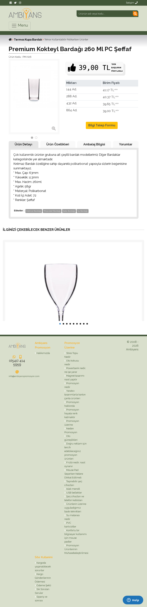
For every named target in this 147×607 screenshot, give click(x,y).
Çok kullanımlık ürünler (28, 155)
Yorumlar (125, 144)
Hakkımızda (43, 353)
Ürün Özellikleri (57, 144)
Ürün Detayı (23, 144)
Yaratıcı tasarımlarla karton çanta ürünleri (75, 394)
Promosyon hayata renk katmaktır (71, 413)
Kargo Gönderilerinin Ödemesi (43, 578)
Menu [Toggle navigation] (19, 25)
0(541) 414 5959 (17, 362)
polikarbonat (79, 164)
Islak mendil (73, 488)
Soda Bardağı (69, 211)
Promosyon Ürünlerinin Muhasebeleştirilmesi (76, 549)
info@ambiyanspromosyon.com (24, 376)
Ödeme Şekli (43, 585)
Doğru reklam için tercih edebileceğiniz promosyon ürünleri (75, 451)
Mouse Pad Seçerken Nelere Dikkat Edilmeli (73, 474)
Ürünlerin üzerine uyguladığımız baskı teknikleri (75, 508)
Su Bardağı (83, 211)
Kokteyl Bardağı (33, 211)
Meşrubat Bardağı (52, 211)
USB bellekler (74, 492)
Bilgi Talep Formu (101, 125)
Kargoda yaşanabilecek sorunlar (43, 566)
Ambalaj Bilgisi (94, 144)
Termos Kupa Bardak (28, 39)
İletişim (132, 2)
